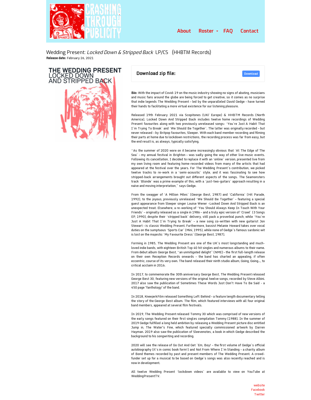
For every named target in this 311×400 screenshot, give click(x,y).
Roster (206, 31)
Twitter (259, 394)
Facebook (258, 389)
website (259, 385)
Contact (250, 31)
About (184, 31)
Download (251, 73)
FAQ (228, 31)
